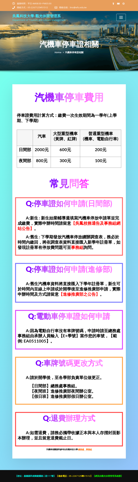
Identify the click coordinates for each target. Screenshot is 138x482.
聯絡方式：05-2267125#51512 (32, 7)
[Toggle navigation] (121, 17)
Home (58, 52)
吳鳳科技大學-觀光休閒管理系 (36, 16)
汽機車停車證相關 (74, 52)
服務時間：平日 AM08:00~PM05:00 (34, 3)
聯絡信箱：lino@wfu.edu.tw (73, 7)
